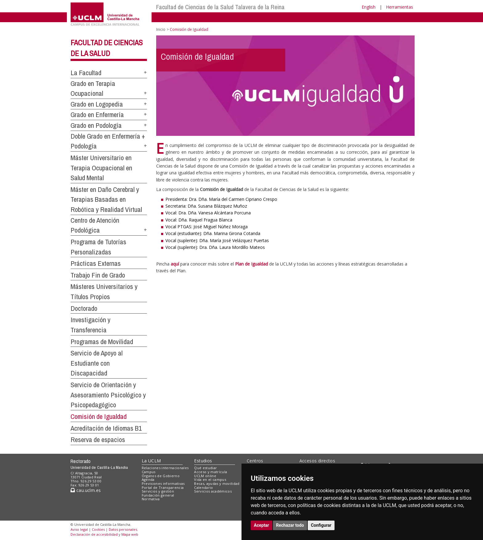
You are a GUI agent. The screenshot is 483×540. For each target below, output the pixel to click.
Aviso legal (79, 529)
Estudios (203, 461)
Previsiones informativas (163, 483)
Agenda (148, 479)
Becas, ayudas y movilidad (216, 483)
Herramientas (399, 7)
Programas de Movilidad (102, 341)
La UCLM (151, 461)
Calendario (203, 487)
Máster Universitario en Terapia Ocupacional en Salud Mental (101, 167)
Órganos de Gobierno (161, 475)
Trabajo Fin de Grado (98, 275)
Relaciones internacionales (165, 467)
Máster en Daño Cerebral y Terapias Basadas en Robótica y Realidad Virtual (106, 199)
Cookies (98, 529)
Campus (149, 471)
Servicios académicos (213, 491)
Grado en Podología (96, 125)
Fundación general (158, 495)
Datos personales (123, 529)
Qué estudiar (205, 467)
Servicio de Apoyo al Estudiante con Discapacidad (97, 363)
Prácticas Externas (96, 263)
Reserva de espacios (98, 439)
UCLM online (205, 475)
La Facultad (86, 72)
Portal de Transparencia (163, 487)
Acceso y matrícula (210, 471)
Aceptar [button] (261, 525)
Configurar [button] (321, 525)
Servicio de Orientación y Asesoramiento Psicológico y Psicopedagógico (108, 394)
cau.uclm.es (86, 490)
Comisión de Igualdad (99, 416)
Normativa (151, 499)
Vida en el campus (210, 479)
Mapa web (129, 534)
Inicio (160, 29)
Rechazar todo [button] (290, 525)
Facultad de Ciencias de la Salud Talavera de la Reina (220, 7)
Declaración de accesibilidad (94, 534)
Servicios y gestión (158, 491)
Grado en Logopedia (97, 104)
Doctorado (84, 308)
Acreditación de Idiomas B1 (106, 428)
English (368, 7)
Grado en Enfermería (97, 114)
